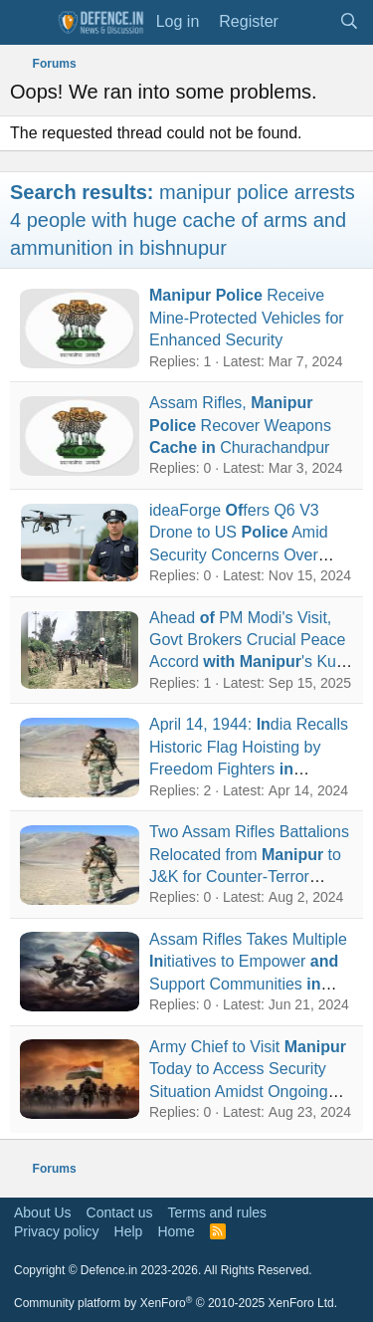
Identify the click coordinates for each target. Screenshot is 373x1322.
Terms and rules (218, 1212)
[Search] (348, 22)
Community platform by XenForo (175, 1303)
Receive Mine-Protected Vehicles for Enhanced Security (246, 317)
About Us (43, 1212)
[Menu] (27, 23)
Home (175, 1231)
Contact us (120, 1212)
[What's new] (308, 22)
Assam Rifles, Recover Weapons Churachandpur (240, 425)
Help (128, 1231)
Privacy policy (56, 1231)
